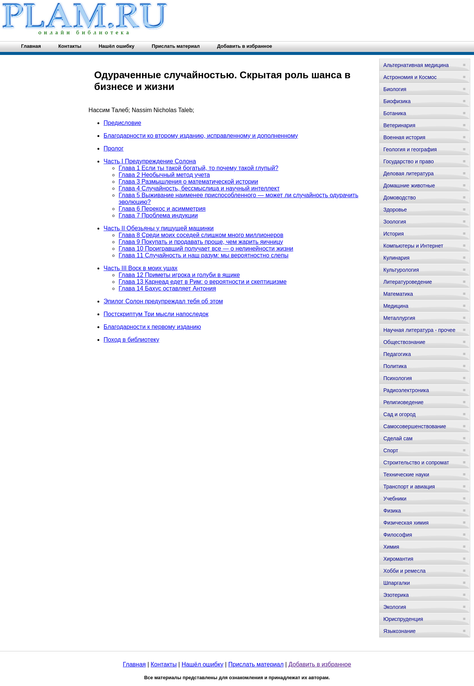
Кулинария (396, 258)
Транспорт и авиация (409, 487)
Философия (397, 535)
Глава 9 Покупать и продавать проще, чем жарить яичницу (200, 242)
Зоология (394, 222)
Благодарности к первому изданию (152, 327)
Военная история (404, 137)
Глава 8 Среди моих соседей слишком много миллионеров (200, 235)
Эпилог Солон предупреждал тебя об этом (163, 301)
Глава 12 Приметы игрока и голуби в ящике (179, 275)
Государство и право (408, 161)
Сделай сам (398, 438)
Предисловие (122, 123)
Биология (394, 89)
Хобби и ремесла (404, 571)
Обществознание (404, 342)
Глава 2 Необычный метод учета (164, 175)
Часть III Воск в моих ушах (140, 268)
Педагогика (397, 354)
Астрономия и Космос (410, 77)
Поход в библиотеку (131, 339)
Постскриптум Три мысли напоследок (155, 314)
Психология (397, 378)
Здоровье (395, 210)
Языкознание (399, 631)
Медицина (396, 306)
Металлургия (399, 318)
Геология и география (410, 149)
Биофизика (397, 101)
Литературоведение (407, 282)
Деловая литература (408, 173)
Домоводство (399, 198)
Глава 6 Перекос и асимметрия (161, 208)
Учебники (394, 499)
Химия (391, 547)
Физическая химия (405, 523)
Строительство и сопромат (416, 462)
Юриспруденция (403, 619)
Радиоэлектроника (406, 390)
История (393, 234)
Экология (394, 607)
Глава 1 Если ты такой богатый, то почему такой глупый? (198, 168)
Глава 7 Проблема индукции (158, 215)
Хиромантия (398, 559)
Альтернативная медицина (416, 65)
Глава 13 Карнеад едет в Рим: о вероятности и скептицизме (202, 281)
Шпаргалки (396, 583)
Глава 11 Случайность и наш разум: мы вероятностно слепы (203, 255)
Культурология (401, 270)
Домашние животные (409, 186)
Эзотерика (396, 595)
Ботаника (394, 113)
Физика (392, 511)
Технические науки (406, 475)
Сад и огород (399, 414)
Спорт (390, 450)
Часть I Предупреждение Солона (149, 161)
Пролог (113, 148)
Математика (398, 294)
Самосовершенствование (414, 426)
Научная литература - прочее (419, 330)
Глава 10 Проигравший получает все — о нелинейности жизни (205, 248)
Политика (395, 366)
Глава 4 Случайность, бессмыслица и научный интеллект (199, 188)
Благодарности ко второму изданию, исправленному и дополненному (200, 135)
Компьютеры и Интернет (413, 246)
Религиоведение (403, 402)
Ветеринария (399, 125)
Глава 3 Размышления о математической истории (188, 181)
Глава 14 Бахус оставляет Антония (167, 288)
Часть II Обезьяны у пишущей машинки (158, 228)
